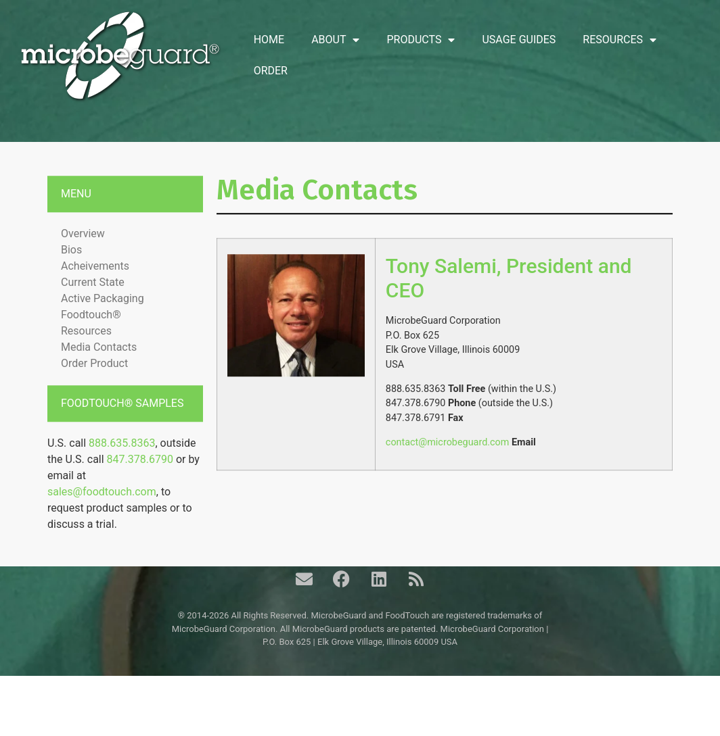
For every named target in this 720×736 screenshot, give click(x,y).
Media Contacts (99, 368)
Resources (619, 40)
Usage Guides (519, 39)
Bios (71, 270)
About (335, 40)
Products (420, 40)
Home (269, 39)
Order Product (94, 384)
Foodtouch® (91, 335)
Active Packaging (102, 319)
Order (271, 70)
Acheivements (95, 286)
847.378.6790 (140, 480)
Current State (93, 303)
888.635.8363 (122, 464)
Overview (83, 254)
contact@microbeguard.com (448, 463)
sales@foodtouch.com (101, 512)
